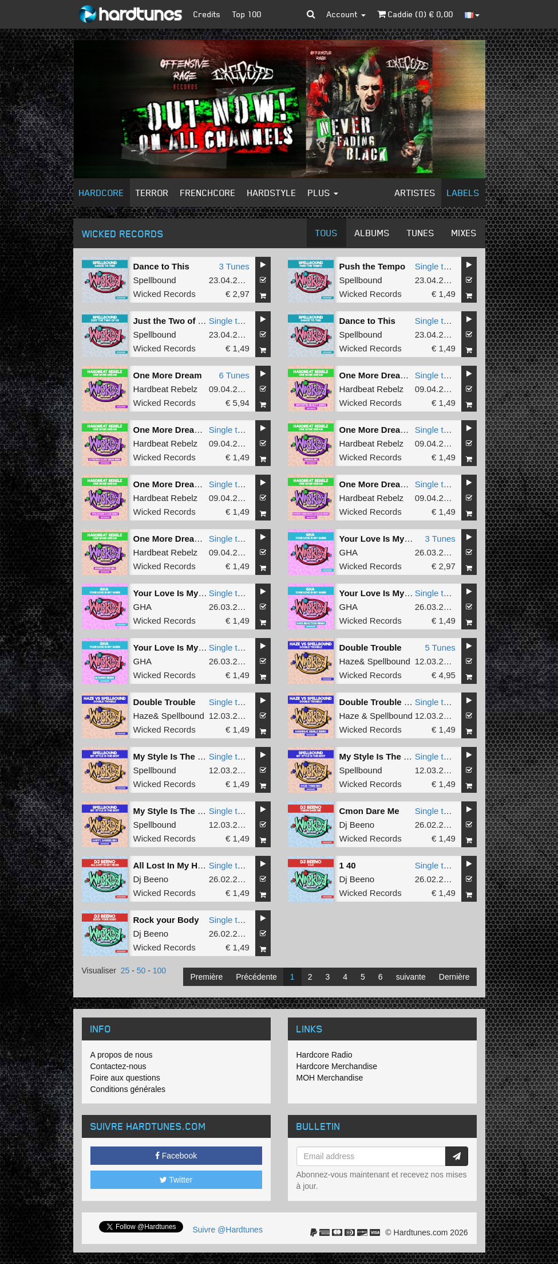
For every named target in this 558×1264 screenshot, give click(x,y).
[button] (311, 14)
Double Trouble (370, 647)
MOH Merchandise (329, 1077)
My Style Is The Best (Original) (195, 756)
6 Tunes (234, 375)
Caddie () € (415, 14)
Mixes (464, 232)
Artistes (415, 192)
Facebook (176, 1155)
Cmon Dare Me (369, 811)
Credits (207, 14)
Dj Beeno (357, 824)
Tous (326, 232)
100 (159, 970)
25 (125, 970)
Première (206, 976)
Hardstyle (271, 192)
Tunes (420, 232)
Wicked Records (164, 294)
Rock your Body (166, 920)
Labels (463, 192)
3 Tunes (234, 266)
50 (141, 970)
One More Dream (167, 375)
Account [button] (346, 14)
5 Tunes (440, 647)
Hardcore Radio (324, 1054)
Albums (372, 232)
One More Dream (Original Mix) (402, 430)
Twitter (176, 1179)
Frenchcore (208, 192)
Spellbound (154, 280)
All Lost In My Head (172, 865)
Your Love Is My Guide (385, 538)
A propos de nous (121, 1054)
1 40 (347, 865)
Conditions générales (128, 1089)
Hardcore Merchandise (337, 1066)
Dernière (454, 976)
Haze (349, 661)
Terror (152, 192)
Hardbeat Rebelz (165, 389)
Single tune (436, 266)
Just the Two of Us (171, 321)
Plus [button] (323, 192)
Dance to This (161, 266)
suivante (411, 976)
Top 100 (247, 14)
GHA (348, 552)
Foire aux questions (125, 1077)
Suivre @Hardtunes (228, 1229)
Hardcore (101, 192)
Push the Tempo (372, 266)
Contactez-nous (118, 1066)
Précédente (256, 976)
